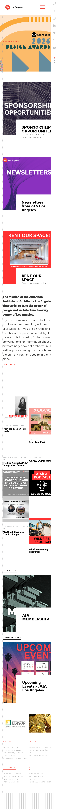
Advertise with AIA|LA (39, 750)
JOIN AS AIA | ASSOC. (13, 773)
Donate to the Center (38, 756)
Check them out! (12, 637)
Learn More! (10, 570)
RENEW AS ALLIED (12, 782)
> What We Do (10, 365)
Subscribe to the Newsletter (41, 747)
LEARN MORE (12, 42)
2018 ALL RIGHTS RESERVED (42, 782)
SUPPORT (33, 741)
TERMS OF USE (36, 773)
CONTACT (7, 741)
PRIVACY (34, 779)
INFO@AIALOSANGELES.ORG (15, 758)
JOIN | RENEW (9, 768)
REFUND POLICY (37, 776)
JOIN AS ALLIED (11, 779)
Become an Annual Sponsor (41, 753)
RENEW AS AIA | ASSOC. (14, 776)
